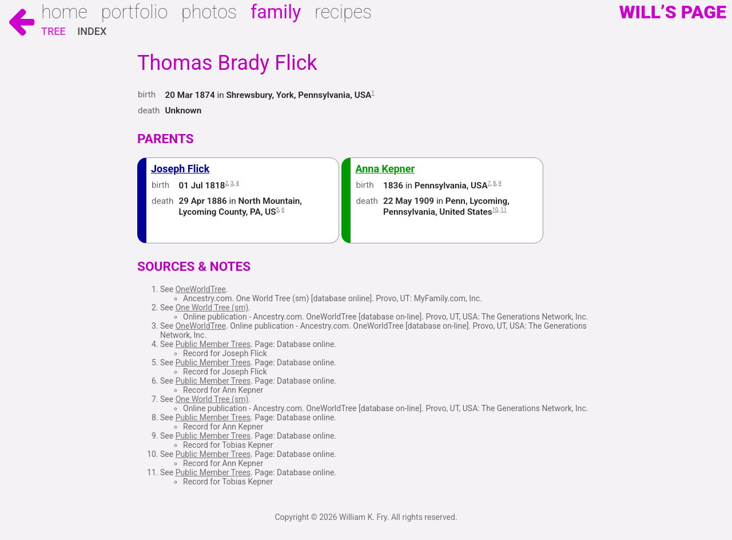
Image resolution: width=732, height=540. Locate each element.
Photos (209, 12)
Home (64, 12)
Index (91, 31)
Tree (53, 31)
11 (503, 209)
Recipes (343, 12)
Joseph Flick (180, 169)
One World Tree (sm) (212, 307)
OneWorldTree (201, 289)
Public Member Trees (213, 344)
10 (495, 209)
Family (275, 12)
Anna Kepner (385, 169)
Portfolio (134, 12)
